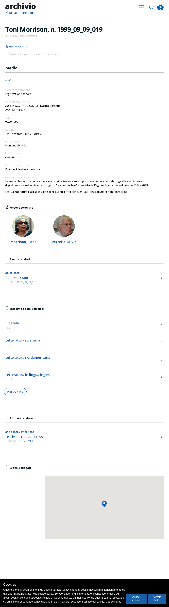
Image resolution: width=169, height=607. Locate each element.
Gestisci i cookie (136, 598)
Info (8, 80)
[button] (104, 503)
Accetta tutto (156, 598)
